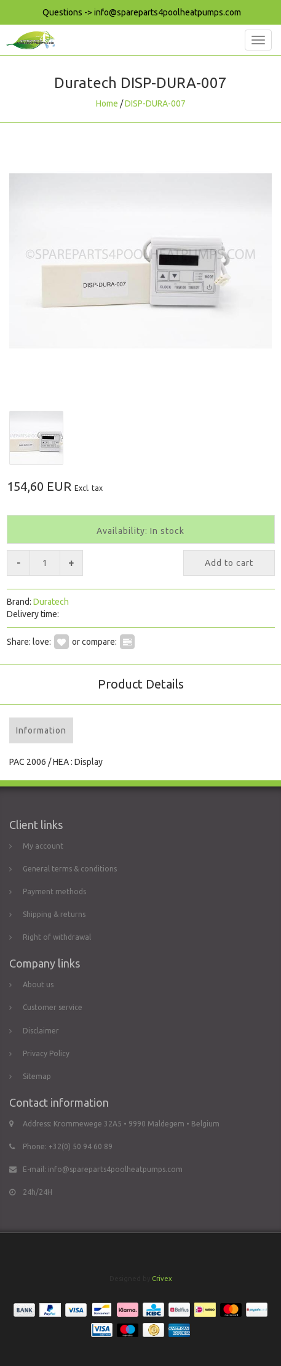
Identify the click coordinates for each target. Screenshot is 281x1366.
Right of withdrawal (57, 937)
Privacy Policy (46, 1053)
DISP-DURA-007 (155, 103)
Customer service (52, 1007)
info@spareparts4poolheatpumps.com (115, 1169)
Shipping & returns (54, 914)
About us (38, 984)
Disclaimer (41, 1031)
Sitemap (37, 1076)
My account (43, 846)
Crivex (162, 1278)
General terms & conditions (70, 869)
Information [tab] (41, 730)
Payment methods (54, 891)
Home (107, 103)
